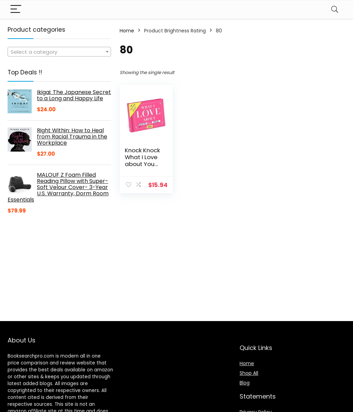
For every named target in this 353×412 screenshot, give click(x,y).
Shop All (249, 373)
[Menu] (16, 9)
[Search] (334, 9)
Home (127, 30)
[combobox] (59, 51)
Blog (245, 382)
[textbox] (59, 52)
